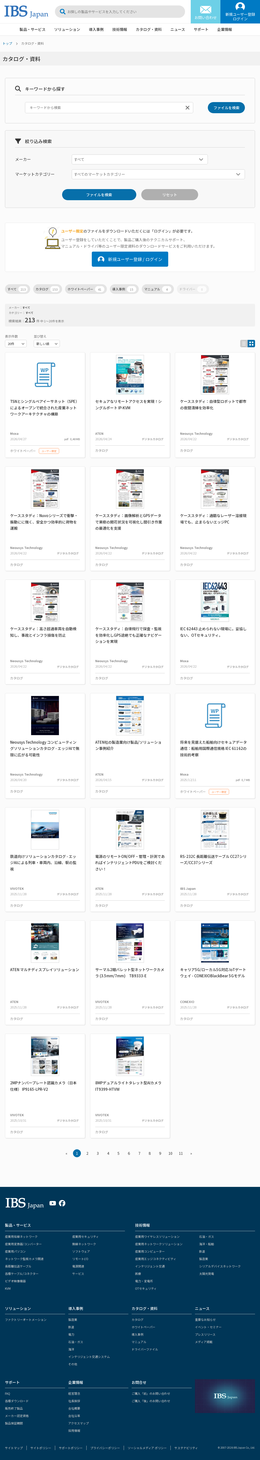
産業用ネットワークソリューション (159, 1244)
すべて (17, 289)
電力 (71, 1334)
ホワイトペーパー (86, 289)
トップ (7, 43)
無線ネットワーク (84, 1244)
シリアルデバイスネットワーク (220, 1266)
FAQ (7, 1393)
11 (181, 1153)
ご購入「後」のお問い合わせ (151, 1401)
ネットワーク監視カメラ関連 (24, 1259)
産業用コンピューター (150, 1251)
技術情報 (119, 29)
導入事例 (96, 29)
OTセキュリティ (146, 1288)
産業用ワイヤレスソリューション (157, 1236)
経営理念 (74, 1393)
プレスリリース (205, 1334)
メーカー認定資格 (17, 1416)
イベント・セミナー (208, 1327)
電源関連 (78, 1266)
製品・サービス (33, 29)
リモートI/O (80, 1259)
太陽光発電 (206, 1273)
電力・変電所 (144, 1281)
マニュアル (157, 289)
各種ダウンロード (17, 1401)
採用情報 (74, 1430)
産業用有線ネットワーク (21, 1236)
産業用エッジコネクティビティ (155, 1259)
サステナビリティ (186, 1448)
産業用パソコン (15, 1251)
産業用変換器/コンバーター (23, 1244)
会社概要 (74, 1408)
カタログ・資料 (149, 29)
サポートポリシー (71, 1448)
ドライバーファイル (145, 1349)
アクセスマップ (78, 1423)
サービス (78, 1273)
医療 (138, 1273)
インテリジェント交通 (150, 1266)
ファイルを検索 (226, 107)
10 (170, 1153)
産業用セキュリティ (85, 1236)
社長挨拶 (74, 1401)
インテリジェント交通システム (89, 1356)
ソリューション (67, 29)
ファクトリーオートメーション (26, 1319)
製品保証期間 (14, 1423)
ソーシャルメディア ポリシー (147, 1448)
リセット (169, 194)
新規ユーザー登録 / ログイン (130, 259)
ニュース (177, 29)
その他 (72, 1364)
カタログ (48, 289)
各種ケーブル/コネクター (22, 1273)
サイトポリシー (40, 1448)
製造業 (203, 1259)
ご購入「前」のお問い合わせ (151, 1393)
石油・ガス (206, 1236)
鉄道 (202, 1251)
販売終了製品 (14, 1408)
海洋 (71, 1349)
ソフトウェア (81, 1251)
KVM (8, 1288)
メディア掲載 (204, 1342)
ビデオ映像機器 (15, 1281)
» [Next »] (191, 1153)
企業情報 (224, 29)
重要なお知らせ (205, 1319)
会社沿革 (74, 1416)
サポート (201, 29)
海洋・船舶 (206, 1244)
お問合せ (139, 1382)
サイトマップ (14, 1448)
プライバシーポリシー (105, 1448)
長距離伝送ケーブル (18, 1266)
